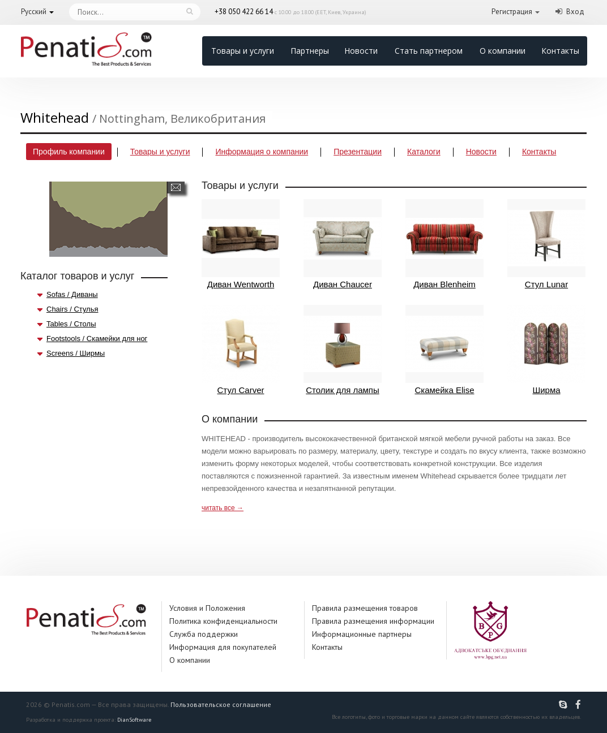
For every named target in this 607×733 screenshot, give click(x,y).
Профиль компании (69, 151)
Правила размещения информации (373, 621)
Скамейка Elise (444, 350)
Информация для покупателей (222, 647)
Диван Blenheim (444, 244)
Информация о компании (261, 151)
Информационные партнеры (362, 634)
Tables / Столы (71, 324)
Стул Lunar (546, 244)
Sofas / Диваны (72, 294)
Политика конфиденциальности (223, 621)
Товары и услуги (242, 50)
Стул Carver (241, 350)
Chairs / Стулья (72, 309)
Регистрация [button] (511, 11)
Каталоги (424, 151)
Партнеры (309, 50)
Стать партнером (429, 50)
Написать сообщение (176, 187)
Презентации (358, 151)
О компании (502, 50)
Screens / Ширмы (75, 353)
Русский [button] (33, 11)
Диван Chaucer (343, 244)
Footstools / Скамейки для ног (96, 338)
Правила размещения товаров (365, 608)
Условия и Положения (207, 608)
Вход (575, 11)
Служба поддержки (203, 634)
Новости (361, 50)
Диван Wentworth (241, 244)
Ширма (546, 350)
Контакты (560, 50)
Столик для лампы (343, 350)
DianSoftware (134, 719)
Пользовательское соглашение (220, 704)
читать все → (222, 508)
